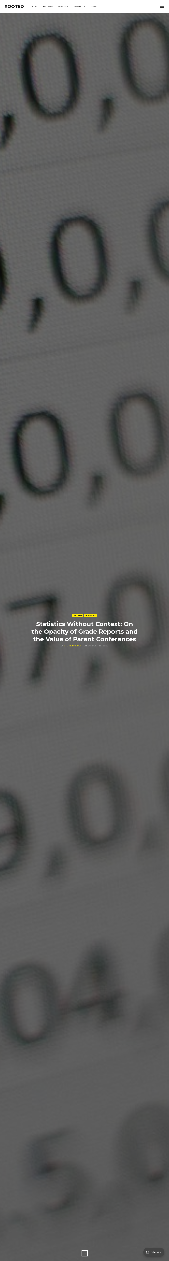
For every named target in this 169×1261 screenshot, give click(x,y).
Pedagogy (90, 616)
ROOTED (14, 6)
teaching (48, 6)
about (34, 6)
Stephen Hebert (73, 646)
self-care (63, 6)
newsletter (80, 6)
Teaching (78, 616)
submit (94, 6)
